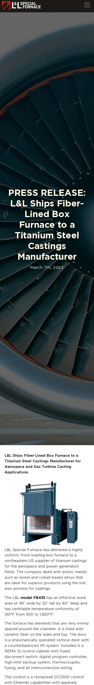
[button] (87, 4)
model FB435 (33, 598)
